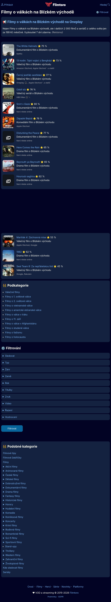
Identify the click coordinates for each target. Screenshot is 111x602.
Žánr (7, 369)
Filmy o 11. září (13, 319)
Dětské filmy (12, 479)
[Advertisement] (55, 212)
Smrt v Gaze (23, 104)
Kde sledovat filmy (13, 567)
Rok (7, 383)
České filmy (11, 475)
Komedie (10, 512)
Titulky (8, 389)
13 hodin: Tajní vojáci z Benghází (34, 60)
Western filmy (13, 555)
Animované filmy (14, 470)
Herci (48, 586)
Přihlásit (7, 4)
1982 (19, 251)
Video (8, 403)
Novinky (66, 586)
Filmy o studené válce (17, 328)
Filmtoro (74, 592)
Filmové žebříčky (12, 457)
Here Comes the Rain (27, 147)
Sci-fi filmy (11, 538)
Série (56, 586)
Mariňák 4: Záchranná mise (31, 237)
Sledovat (10, 355)
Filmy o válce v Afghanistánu (21, 323)
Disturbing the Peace (27, 132)
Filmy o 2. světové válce (18, 301)
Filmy (6, 462)
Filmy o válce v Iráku (16, 314)
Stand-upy (11, 546)
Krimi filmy (11, 525)
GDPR (60, 596)
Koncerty (10, 521)
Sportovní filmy (13, 542)
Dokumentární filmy (16, 487)
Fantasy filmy (12, 496)
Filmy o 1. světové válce (18, 296)
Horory (9, 504)
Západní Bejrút (24, 118)
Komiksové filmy (14, 517)
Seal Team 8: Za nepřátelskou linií (34, 266)
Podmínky (52, 596)
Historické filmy (13, 500)
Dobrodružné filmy (15, 483)
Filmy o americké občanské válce (23, 310)
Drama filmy (12, 491)
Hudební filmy (13, 508)
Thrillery (9, 550)
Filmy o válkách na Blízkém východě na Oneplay (45, 22)
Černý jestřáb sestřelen (29, 75)
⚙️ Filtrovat (102, 12)
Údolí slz (21, 89)
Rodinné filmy (12, 529)
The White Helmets (26, 46)
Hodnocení (11, 417)
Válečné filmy (12, 292)
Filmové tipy (9, 453)
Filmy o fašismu (13, 332)
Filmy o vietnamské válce (19, 305)
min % (55, 417)
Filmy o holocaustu (15, 337)
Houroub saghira (25, 176)
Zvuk (7, 396)
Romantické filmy (14, 533)
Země (8, 376)
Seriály (7, 572)
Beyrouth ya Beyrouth (28, 161)
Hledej (105, 4)
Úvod (30, 586)
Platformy (78, 586)
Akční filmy (11, 466)
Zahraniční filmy (14, 559)
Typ (7, 362)
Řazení (8, 410)
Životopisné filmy (14, 563)
